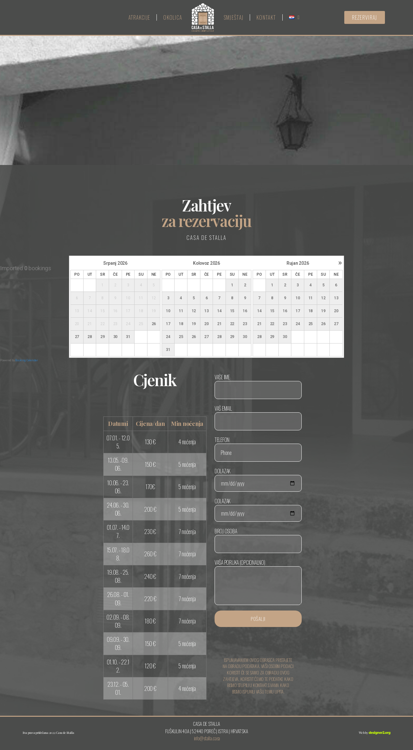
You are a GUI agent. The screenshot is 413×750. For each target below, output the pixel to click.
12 (194, 311)
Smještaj (233, 17)
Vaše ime (258, 386)
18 (181, 324)
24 (168, 336)
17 (168, 324)
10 (168, 311)
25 (181, 336)
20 (206, 324)
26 (154, 324)
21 (219, 324)
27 (77, 336)
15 (232, 311)
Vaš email (258, 417)
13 (206, 311)
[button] (364, 17)
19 (194, 324)
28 (89, 336)
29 (102, 336)
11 (181, 311)
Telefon (258, 449)
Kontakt (266, 17)
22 (232, 324)
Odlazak (258, 509)
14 (219, 311)
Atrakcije (139, 17)
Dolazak (258, 479)
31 (128, 336)
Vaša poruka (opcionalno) (258, 582)
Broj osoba (258, 540)
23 (245, 324)
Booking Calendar (26, 360)
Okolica (172, 17)
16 (245, 311)
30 (115, 336)
